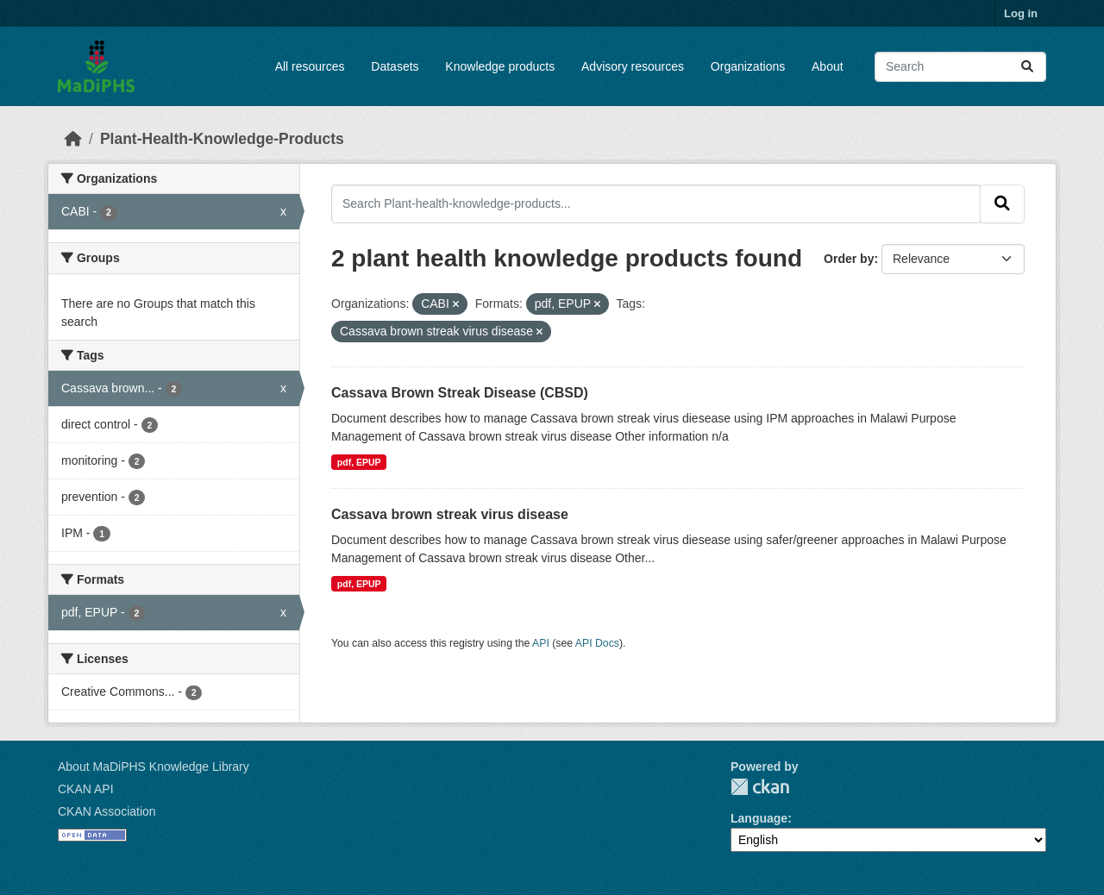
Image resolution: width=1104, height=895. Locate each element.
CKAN (760, 787)
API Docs (597, 643)
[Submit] (1027, 67)
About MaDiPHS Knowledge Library (153, 766)
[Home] (73, 138)
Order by (849, 259)
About (828, 66)
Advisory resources (632, 66)
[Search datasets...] (960, 67)
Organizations (748, 66)
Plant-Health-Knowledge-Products (222, 138)
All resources (310, 66)
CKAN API (86, 789)
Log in (1021, 13)
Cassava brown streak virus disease (449, 514)
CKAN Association (107, 811)
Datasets (394, 66)
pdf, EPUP (359, 462)
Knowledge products (500, 66)
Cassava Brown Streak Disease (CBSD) (459, 392)
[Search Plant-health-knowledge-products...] (656, 203)
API (540, 643)
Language (759, 818)
